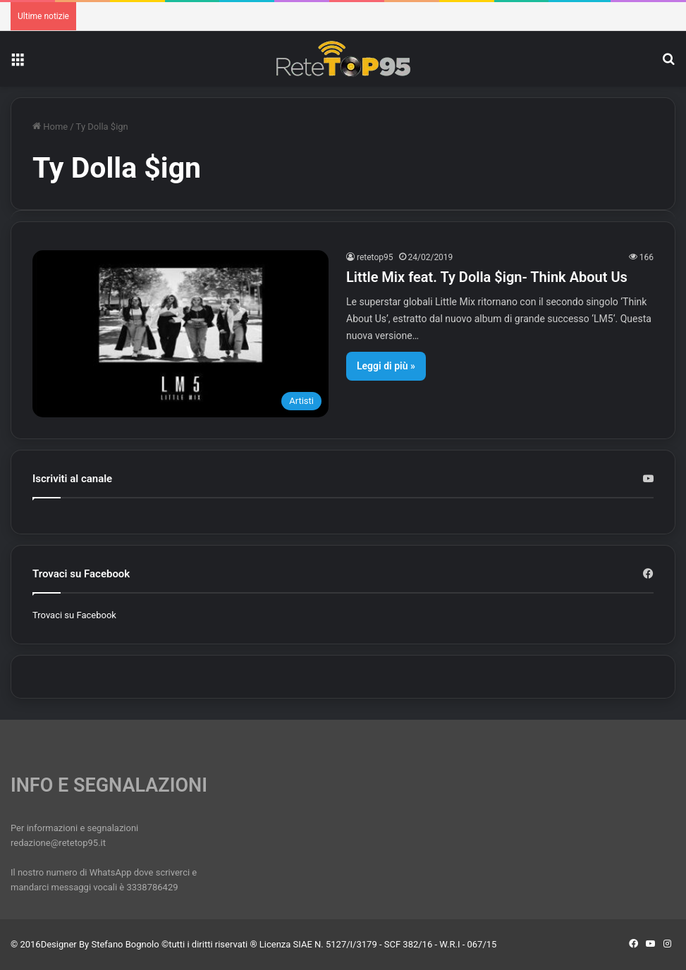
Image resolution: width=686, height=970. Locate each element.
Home (50, 126)
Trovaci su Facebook (74, 615)
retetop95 (375, 257)
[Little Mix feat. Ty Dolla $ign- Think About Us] (180, 333)
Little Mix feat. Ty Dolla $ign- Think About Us (486, 277)
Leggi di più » (386, 366)
